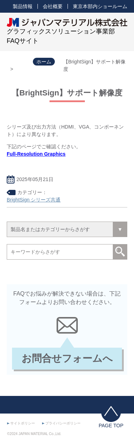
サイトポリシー (22, 423)
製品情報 (23, 6)
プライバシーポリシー (63, 423)
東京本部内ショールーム (100, 6)
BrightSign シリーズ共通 (33, 200)
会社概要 (53, 6)
